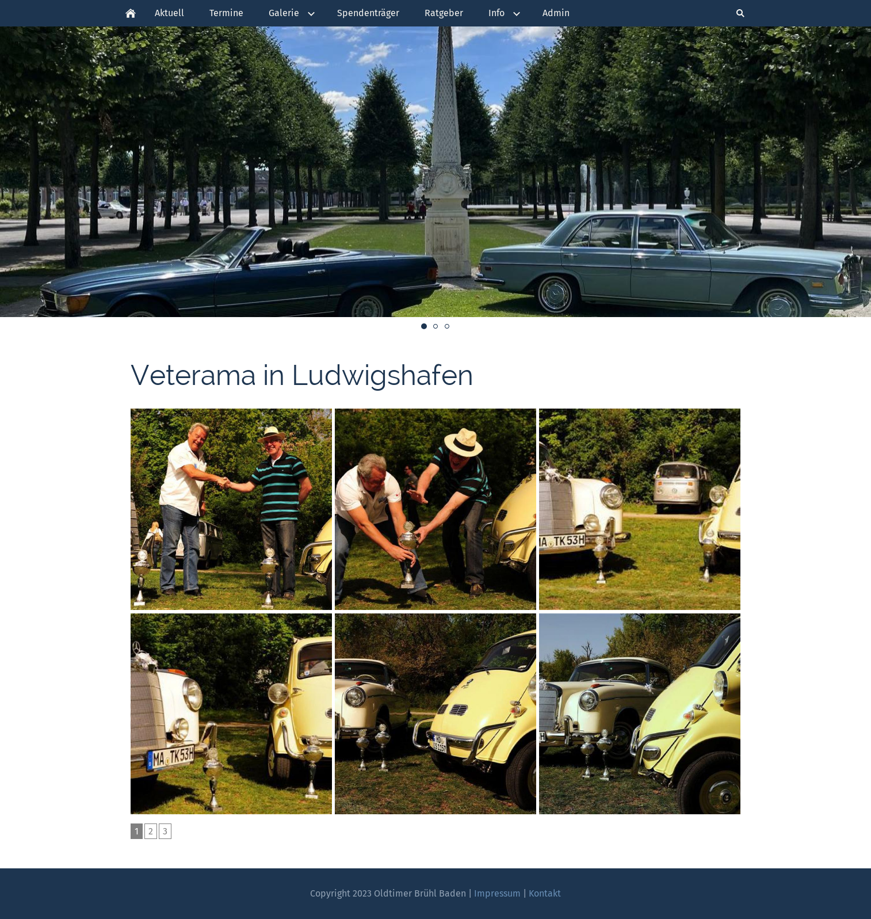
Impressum (497, 893)
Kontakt (545, 893)
